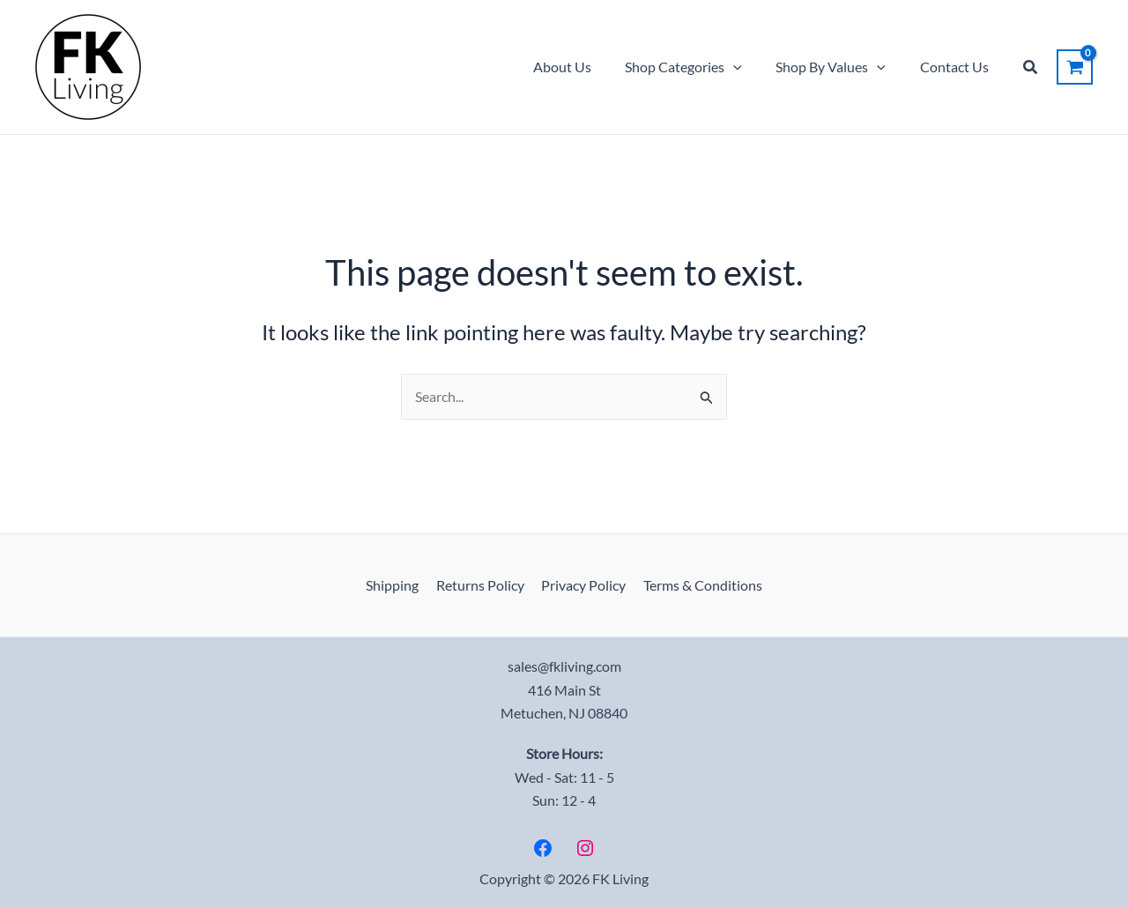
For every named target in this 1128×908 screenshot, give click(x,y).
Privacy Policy (582, 585)
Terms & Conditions (698, 585)
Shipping (397, 585)
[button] (748, 67)
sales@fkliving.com (564, 666)
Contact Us (957, 66)
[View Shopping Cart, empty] (1075, 67)
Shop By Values (839, 67)
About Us (582, 66)
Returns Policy (482, 585)
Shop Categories (698, 67)
